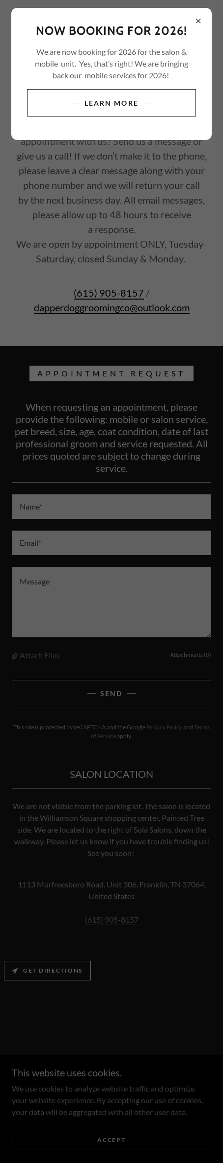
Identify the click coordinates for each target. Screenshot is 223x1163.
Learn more (111, 103)
